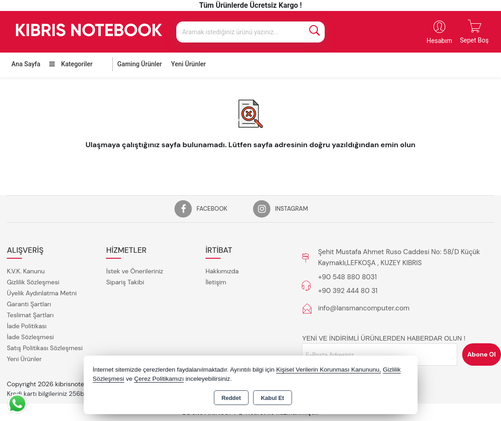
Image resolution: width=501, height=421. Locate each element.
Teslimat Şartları (30, 315)
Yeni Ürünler (24, 359)
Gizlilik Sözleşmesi (33, 282)
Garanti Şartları (29, 304)
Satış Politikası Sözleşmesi (45, 348)
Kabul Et (272, 398)
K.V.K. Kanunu (26, 271)
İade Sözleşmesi (30, 337)
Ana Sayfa (25, 64)
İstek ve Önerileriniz (134, 271)
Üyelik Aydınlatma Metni (42, 293)
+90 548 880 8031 (347, 277)
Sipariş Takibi (125, 282)
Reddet (231, 398)
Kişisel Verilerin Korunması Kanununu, (328, 369)
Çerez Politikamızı (159, 378)
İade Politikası (27, 326)
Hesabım (439, 40)
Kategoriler (70, 64)
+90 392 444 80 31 (347, 290)
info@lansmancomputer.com (363, 308)
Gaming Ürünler (139, 64)
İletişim (216, 282)
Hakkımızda (222, 271)
